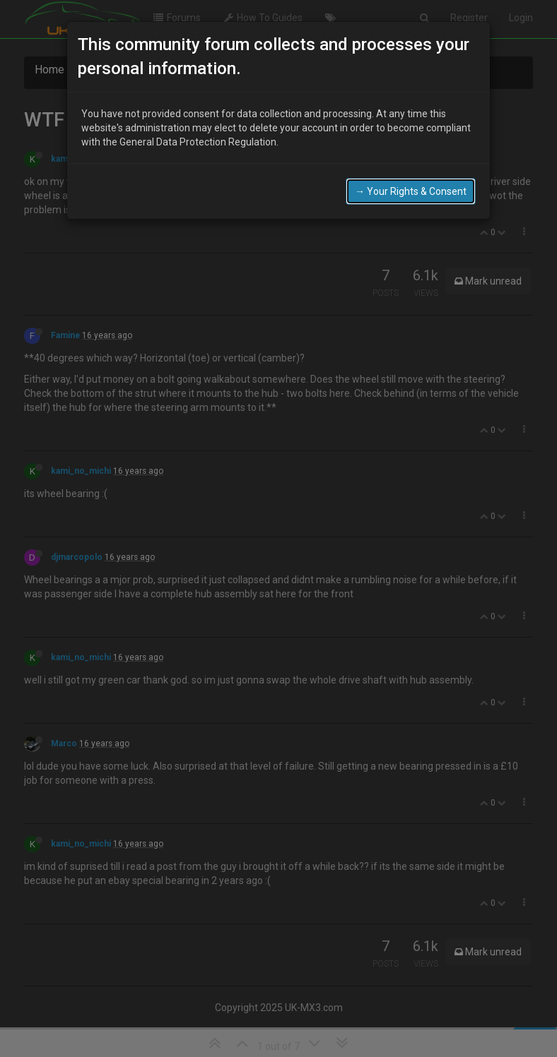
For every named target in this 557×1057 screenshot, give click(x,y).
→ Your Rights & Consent (411, 191)
